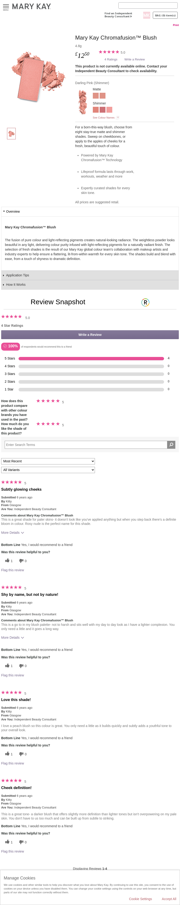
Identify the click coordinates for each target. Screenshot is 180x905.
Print (176, 25)
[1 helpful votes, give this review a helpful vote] (8, 560)
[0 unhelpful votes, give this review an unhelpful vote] (22, 560)
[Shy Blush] (96, 110)
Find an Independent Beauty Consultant (118, 15)
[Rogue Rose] (109, 110)
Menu (6, 6)
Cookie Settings (140, 899)
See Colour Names (104, 117)
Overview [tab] (13, 211)
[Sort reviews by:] (48, 461)
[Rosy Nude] (96, 96)
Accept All (169, 899)
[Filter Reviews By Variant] (48, 470)
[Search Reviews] (90, 445)
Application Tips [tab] (17, 275)
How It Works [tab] (16, 284)
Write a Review (134, 59)
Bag (165, 15)
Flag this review (12, 570)
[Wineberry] (102, 110)
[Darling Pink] (38, 76)
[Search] (148, 5)
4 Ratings (111, 59)
